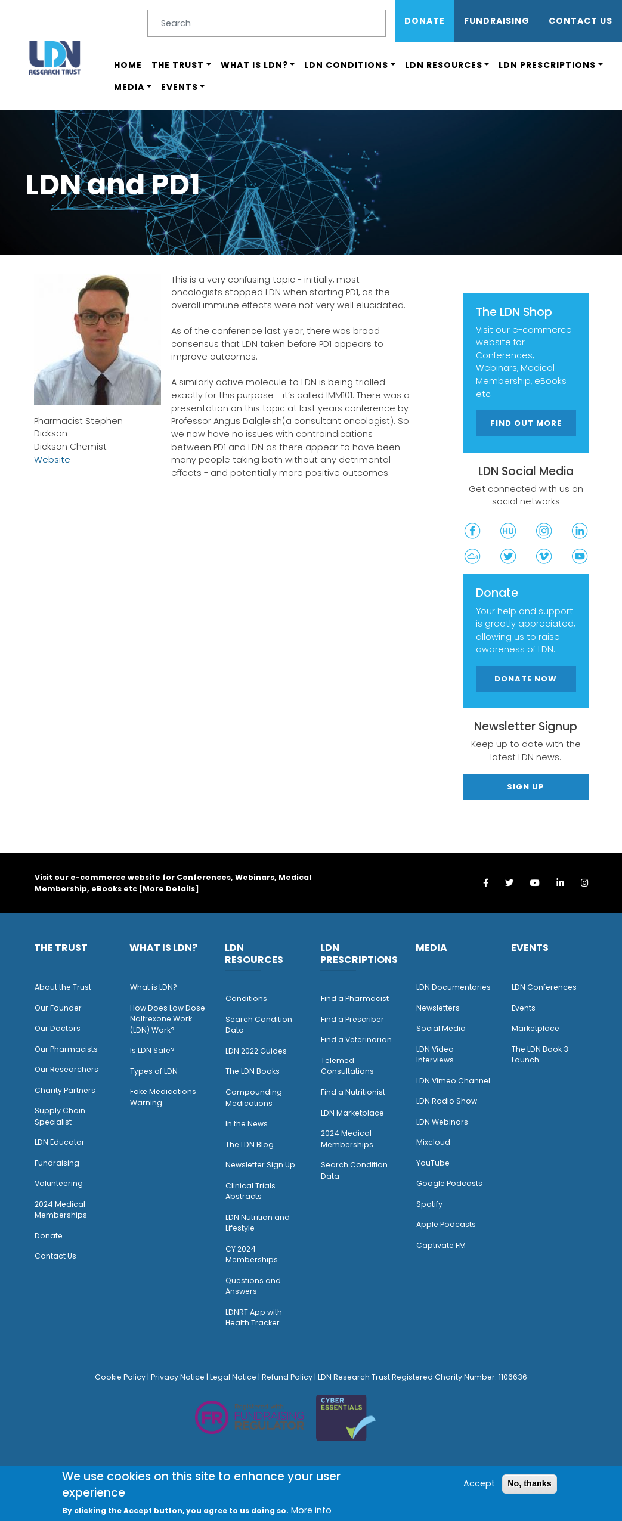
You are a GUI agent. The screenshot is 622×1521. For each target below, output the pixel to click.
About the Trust (63, 987)
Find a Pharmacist (355, 998)
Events (179, 87)
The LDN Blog (249, 1144)
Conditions (246, 998)
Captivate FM (441, 1245)
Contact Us (580, 21)
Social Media (441, 1028)
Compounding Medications (253, 1097)
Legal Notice (233, 1377)
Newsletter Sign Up (260, 1165)
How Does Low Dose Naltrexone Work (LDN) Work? (167, 1019)
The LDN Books (252, 1071)
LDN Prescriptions (547, 65)
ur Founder (61, 1008)
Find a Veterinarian (356, 1039)
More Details (169, 889)
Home (128, 65)
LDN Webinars (442, 1122)
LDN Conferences (544, 987)
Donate (424, 21)
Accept (479, 1483)
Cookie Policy (120, 1377)
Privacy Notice (178, 1377)
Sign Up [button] (525, 786)
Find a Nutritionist (353, 1092)
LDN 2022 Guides (256, 1051)
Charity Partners (65, 1090)
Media (129, 87)
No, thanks (529, 1483)
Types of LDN (154, 1071)
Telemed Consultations (347, 1066)
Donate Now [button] (525, 678)
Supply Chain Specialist (60, 1116)
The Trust (177, 65)
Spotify (429, 1204)
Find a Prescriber (352, 1019)
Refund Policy (287, 1377)
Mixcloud (433, 1142)
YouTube (433, 1163)
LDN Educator (60, 1142)
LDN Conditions (346, 65)
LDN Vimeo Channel (453, 1081)
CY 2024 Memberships (251, 1254)
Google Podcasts (449, 1183)
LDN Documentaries (453, 987)
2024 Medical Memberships (61, 1209)
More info (311, 1510)
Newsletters (438, 1008)
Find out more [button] (526, 423)
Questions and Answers (253, 1286)
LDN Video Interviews (435, 1054)
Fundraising (497, 21)
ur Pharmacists (69, 1049)
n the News (247, 1124)
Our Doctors (58, 1028)
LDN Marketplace (352, 1113)
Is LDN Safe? (152, 1050)
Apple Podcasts (446, 1224)
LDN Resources (443, 65)
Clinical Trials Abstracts (250, 1191)
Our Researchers (66, 1069)
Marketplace (535, 1028)
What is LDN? (254, 65)
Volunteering (59, 1183)
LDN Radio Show (446, 1101)
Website (52, 460)
